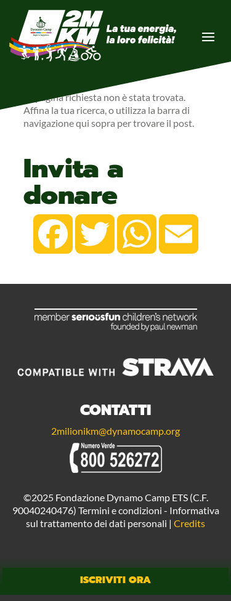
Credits (189, 523)
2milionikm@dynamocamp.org (115, 431)
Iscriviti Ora (115, 580)
